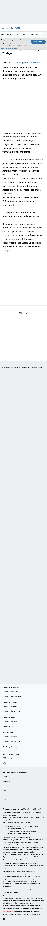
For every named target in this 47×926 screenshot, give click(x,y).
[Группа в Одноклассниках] (8, 758)
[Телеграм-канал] (12, 758)
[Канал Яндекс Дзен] (16, 758)
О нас (5, 777)
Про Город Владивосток (11, 741)
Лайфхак (16, 34)
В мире (25, 34)
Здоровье (34, 34)
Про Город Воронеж (10, 702)
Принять (38, 42)
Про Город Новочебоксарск (12, 696)
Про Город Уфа (8, 726)
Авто (4, 790)
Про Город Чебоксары (10, 692)
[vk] (20, 313)
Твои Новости (8, 732)
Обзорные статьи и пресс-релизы (15, 772)
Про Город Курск (9, 717)
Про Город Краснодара (11, 747)
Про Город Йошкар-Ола (11, 711)
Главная (5, 799)
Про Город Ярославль (10, 736)
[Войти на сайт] (43, 27)
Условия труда (8, 786)
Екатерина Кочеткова (28, 62)
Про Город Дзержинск (10, 687)
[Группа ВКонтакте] (5, 758)
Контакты (6, 781)
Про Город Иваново (10, 707)
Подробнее (7, 886)
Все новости (6, 34)
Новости (6, 795)
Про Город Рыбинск (10, 721)
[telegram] (27, 313)
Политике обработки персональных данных (12, 47)
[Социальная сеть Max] (5, 763)
